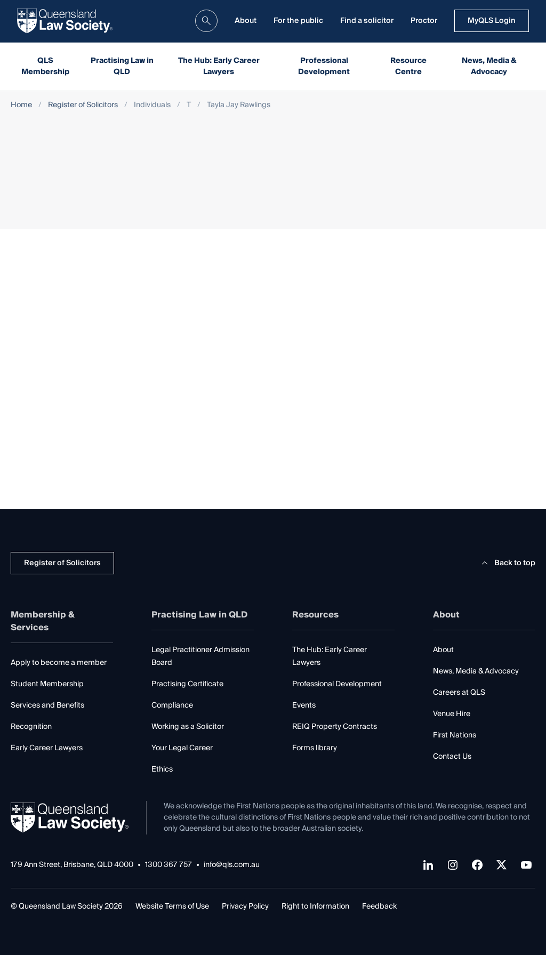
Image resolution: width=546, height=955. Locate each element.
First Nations (454, 735)
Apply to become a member (59, 662)
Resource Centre (408, 66)
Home (21, 105)
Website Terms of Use (172, 906)
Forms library (314, 748)
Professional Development (324, 66)
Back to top (506, 563)
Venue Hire (451, 714)
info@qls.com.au (232, 865)
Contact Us (452, 756)
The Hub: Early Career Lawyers (219, 66)
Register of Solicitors (83, 105)
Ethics (162, 769)
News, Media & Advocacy (489, 66)
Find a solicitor (367, 20)
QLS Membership (45, 66)
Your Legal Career (182, 748)
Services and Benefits (47, 705)
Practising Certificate (187, 684)
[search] (206, 21)
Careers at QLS (459, 692)
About (245, 20)
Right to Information (315, 906)
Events (304, 705)
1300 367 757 (168, 865)
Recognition (31, 726)
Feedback (379, 906)
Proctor (424, 20)
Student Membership (47, 684)
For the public (298, 20)
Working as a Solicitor (187, 726)
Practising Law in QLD (122, 66)
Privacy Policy (245, 906)
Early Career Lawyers (47, 748)
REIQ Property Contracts (334, 726)
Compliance (172, 705)
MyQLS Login (492, 20)
